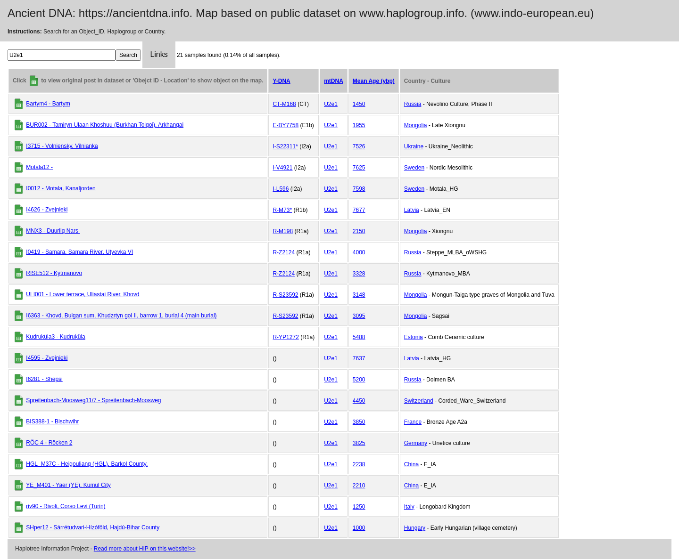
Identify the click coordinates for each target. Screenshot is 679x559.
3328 (359, 273)
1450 (359, 104)
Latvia (411, 210)
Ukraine (413, 146)
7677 (359, 210)
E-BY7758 (285, 125)
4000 (359, 252)
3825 (359, 443)
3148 (359, 295)
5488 (359, 337)
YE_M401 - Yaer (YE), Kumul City (68, 485)
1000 (359, 528)
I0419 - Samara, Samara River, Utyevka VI (79, 252)
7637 (359, 358)
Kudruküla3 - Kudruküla (55, 336)
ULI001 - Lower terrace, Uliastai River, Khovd (82, 294)
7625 (359, 167)
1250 (359, 506)
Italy (409, 506)
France (413, 422)
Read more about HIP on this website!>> (145, 548)
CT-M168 (284, 104)
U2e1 (331, 104)
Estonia (413, 337)
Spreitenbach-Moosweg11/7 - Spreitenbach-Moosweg (93, 400)
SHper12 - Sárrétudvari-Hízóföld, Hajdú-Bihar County (92, 527)
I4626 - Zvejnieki (46, 209)
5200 (359, 379)
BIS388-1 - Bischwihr (52, 421)
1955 (359, 125)
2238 (359, 464)
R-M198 (283, 231)
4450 (359, 400)
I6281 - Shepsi (44, 379)
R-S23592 (285, 295)
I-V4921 (282, 167)
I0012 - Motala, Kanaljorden (60, 188)
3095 (359, 316)
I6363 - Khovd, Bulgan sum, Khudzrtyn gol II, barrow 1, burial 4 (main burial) (121, 315)
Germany (415, 443)
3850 (359, 422)
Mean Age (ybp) (374, 81)
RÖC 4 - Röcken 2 (49, 442)
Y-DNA (281, 81)
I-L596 (281, 189)
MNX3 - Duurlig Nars (53, 230)
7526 (359, 146)
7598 (359, 189)
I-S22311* (285, 146)
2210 (359, 485)
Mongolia (415, 125)
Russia (413, 104)
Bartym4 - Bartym (48, 103)
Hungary (414, 528)
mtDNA (333, 81)
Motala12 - (39, 167)
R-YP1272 (285, 337)
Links (158, 54)
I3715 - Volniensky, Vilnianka (62, 146)
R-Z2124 (284, 252)
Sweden (414, 167)
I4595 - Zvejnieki (46, 358)
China (411, 464)
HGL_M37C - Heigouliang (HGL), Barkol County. (87, 464)
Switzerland (418, 400)
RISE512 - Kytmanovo (54, 273)
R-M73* (282, 210)
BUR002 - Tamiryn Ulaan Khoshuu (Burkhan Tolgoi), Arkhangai (104, 125)
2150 (359, 231)
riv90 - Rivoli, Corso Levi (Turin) (65, 506)
